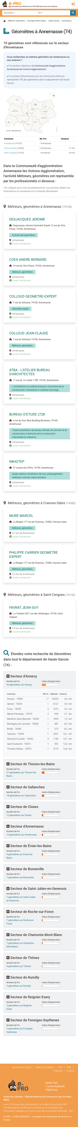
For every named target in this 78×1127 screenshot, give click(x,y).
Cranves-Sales (10, 148)
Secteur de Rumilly (22, 977)
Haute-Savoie (53, 21)
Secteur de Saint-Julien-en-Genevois (36, 889)
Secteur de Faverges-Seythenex (32, 1020)
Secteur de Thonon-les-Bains (30, 764)
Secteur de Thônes (22, 958)
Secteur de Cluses (22, 807)
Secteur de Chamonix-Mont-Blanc (34, 935)
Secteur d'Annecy (21, 676)
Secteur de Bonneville (25, 869)
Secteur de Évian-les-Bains (28, 846)
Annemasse (9, 143)
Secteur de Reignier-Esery (28, 997)
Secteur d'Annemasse (25, 826)
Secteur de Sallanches (25, 787)
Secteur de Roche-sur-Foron (30, 912)
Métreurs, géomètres (16, 21)
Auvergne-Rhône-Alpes (36, 21)
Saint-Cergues (10, 153)
